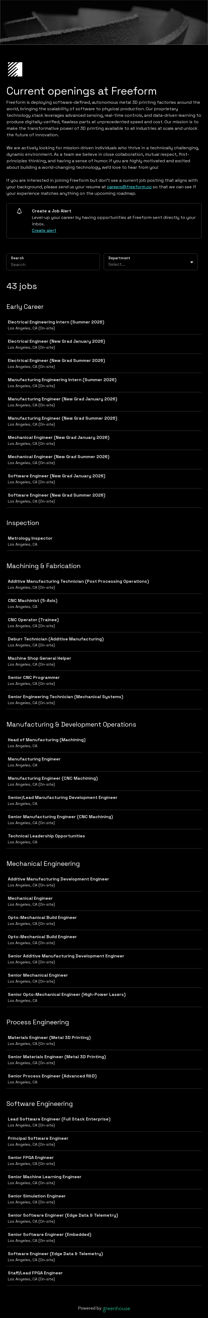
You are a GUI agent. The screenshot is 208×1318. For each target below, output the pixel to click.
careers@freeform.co (129, 187)
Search (17, 258)
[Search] (53, 265)
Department (119, 258)
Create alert (44, 230)
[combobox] (108, 264)
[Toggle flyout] (191, 262)
